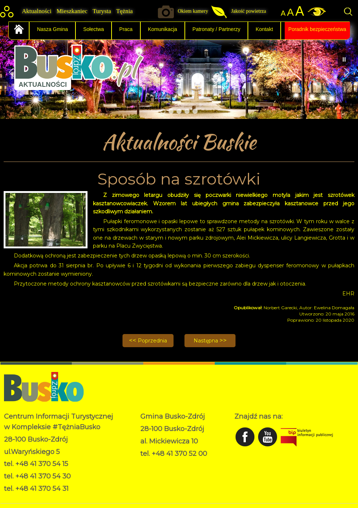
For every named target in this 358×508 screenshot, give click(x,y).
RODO (148, 464)
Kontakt (264, 29)
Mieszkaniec (72, 11)
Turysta (102, 11)
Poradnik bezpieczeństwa (317, 29)
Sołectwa (93, 29)
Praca (126, 29)
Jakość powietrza (248, 11)
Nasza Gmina (52, 29)
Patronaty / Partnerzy (216, 29)
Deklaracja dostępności (169, 472)
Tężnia (124, 11)
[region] (179, 72)
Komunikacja (162, 29)
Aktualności (36, 11)
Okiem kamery (193, 11)
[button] (347, 72)
